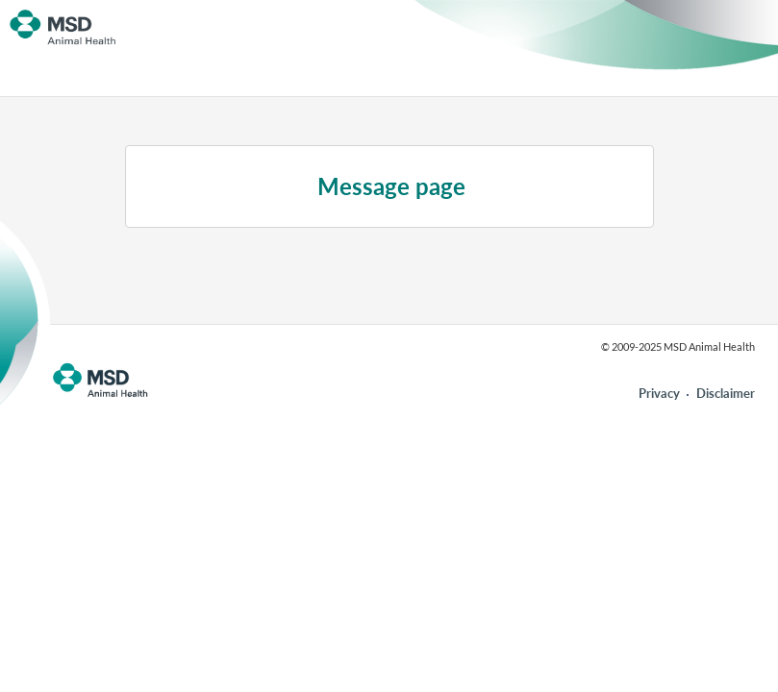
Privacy (659, 393)
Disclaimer (725, 393)
